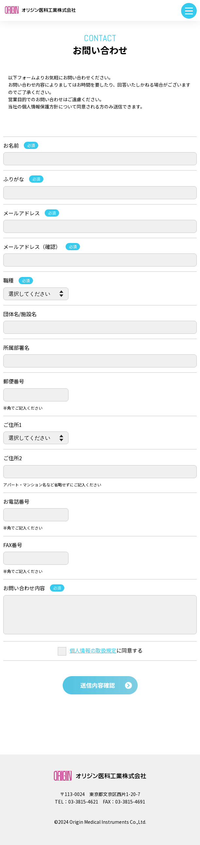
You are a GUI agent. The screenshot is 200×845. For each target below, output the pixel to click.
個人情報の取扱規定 (92, 650)
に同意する (100, 650)
